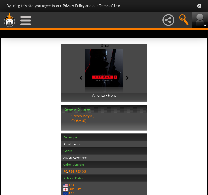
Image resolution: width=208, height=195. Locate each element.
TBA (71, 185)
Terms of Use (109, 6)
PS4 (71, 171)
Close (199, 6)
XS (84, 171)
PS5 (78, 171)
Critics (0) (79, 121)
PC (65, 171)
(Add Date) (75, 189)
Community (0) (83, 116)
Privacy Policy (73, 6)
